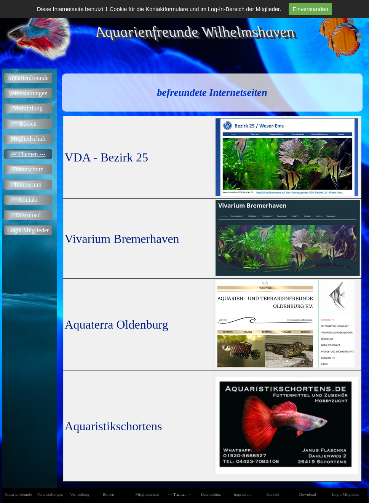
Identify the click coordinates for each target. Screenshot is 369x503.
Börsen (28, 123)
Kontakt (28, 199)
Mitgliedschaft (28, 139)
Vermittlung (27, 108)
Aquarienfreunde (27, 78)
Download (28, 215)
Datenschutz (28, 169)
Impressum (28, 184)
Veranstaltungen (28, 93)
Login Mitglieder (28, 230)
